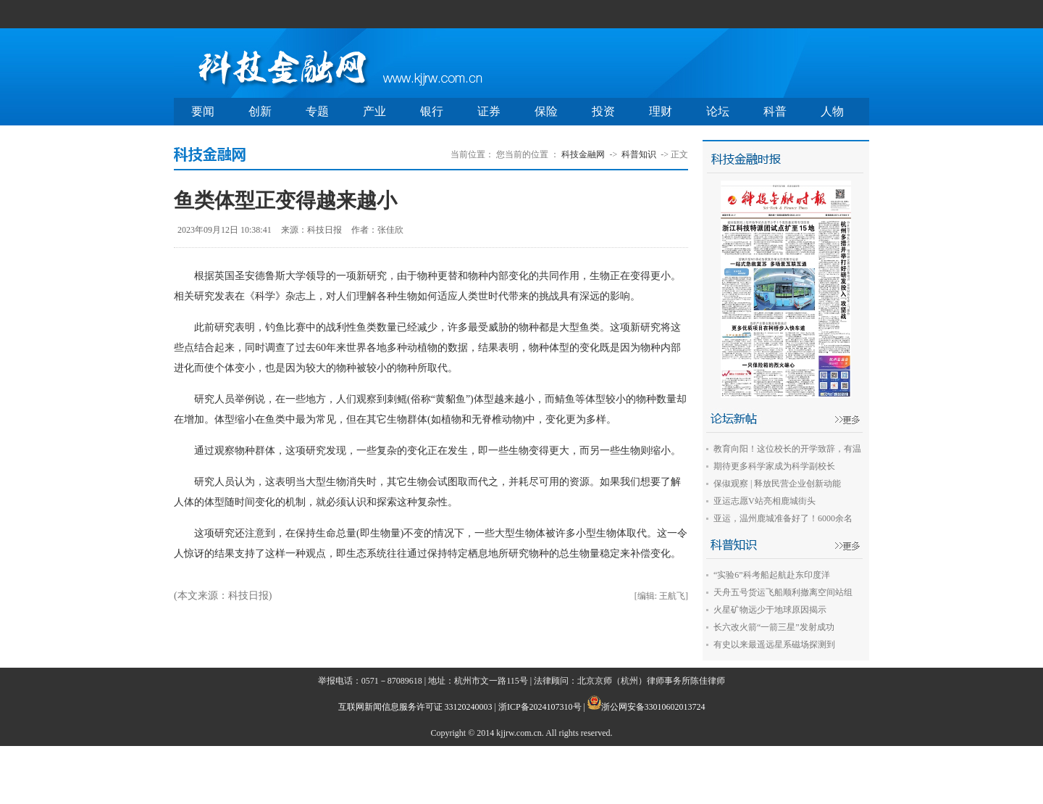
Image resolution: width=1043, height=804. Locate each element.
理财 (660, 111)
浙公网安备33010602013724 (653, 707)
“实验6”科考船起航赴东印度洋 (771, 575)
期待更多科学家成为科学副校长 (774, 466)
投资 (603, 111)
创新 (260, 111)
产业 (374, 111)
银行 (431, 111)
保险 (546, 111)
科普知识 (638, 154)
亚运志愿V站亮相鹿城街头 (764, 501)
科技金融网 (583, 154)
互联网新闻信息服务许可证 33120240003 (415, 707)
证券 (488, 111)
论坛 (717, 111)
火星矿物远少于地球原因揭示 (769, 610)
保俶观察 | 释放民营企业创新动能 (777, 483)
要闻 (202, 111)
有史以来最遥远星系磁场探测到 (774, 644)
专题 (317, 111)
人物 (832, 111)
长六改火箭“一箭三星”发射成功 (773, 627)
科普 (775, 111)
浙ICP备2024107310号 (540, 707)
